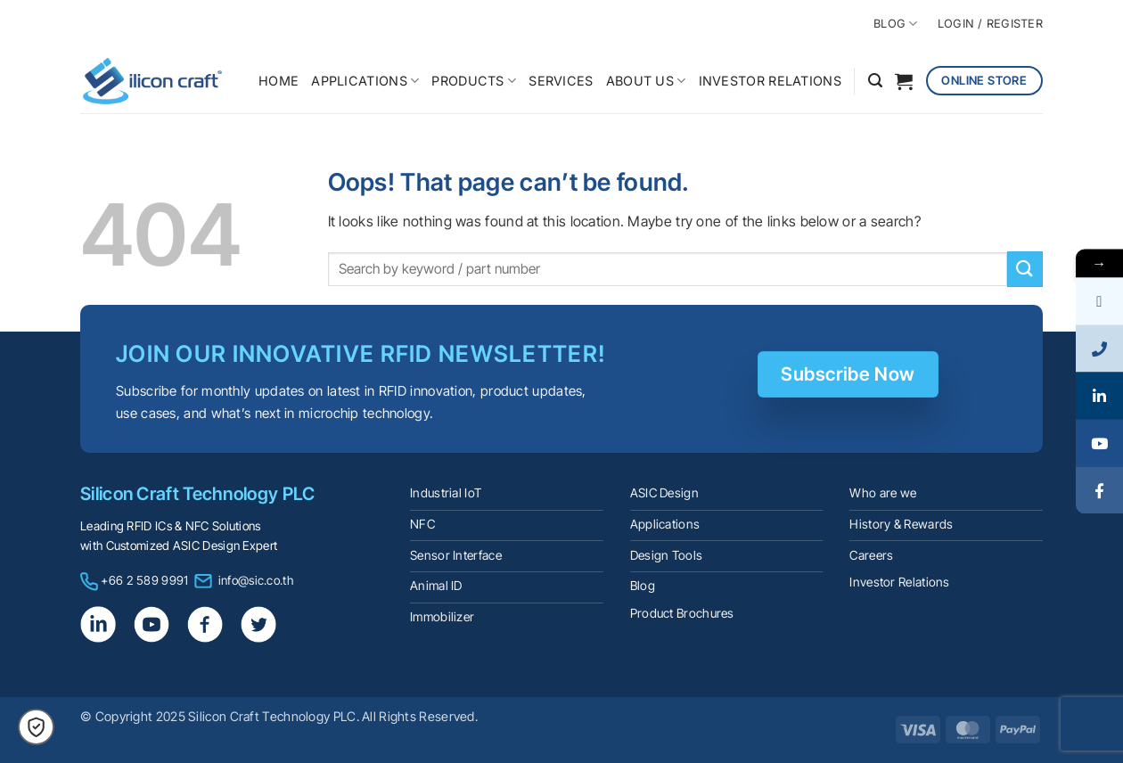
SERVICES (561, 80)
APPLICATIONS (365, 80)
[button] (875, 80)
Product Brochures (682, 613)
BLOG (895, 23)
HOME (278, 80)
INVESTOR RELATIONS (770, 80)
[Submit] (1025, 268)
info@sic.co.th (255, 580)
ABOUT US (646, 80)
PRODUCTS (473, 80)
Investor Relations (899, 582)
